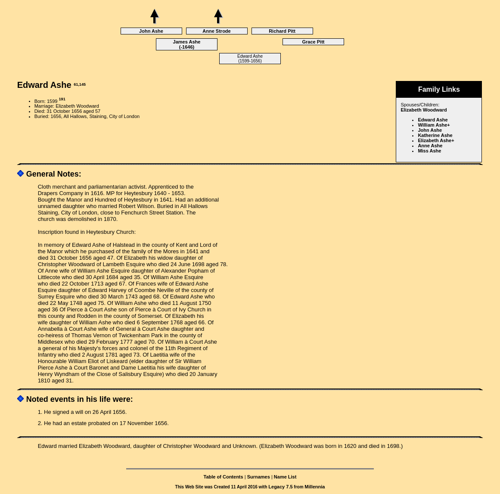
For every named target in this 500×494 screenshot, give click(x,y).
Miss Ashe (429, 150)
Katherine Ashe (435, 135)
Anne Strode (216, 31)
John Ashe (151, 31)
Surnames (258, 476)
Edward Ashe (432, 119)
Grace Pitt (313, 41)
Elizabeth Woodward (424, 109)
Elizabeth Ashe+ (436, 140)
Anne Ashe (430, 145)
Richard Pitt (282, 31)
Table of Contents (223, 476)
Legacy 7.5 (280, 486)
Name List (285, 476)
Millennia (314, 486)
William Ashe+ (434, 124)
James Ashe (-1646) (187, 44)
